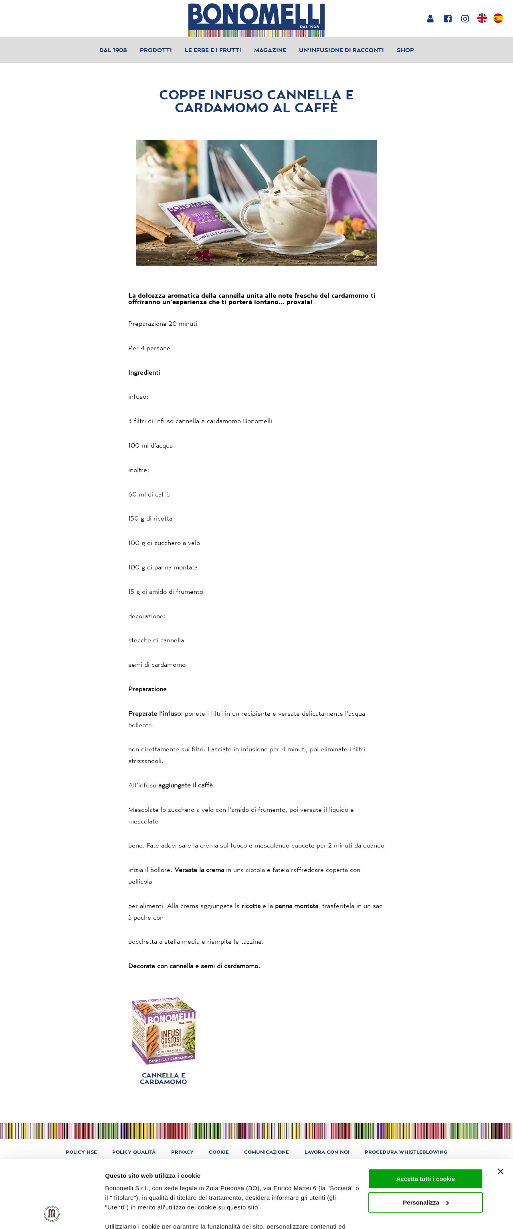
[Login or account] (430, 18)
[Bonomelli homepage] (256, 20)
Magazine (270, 49)
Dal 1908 (113, 49)
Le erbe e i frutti (213, 49)
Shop (405, 49)
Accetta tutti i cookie (425, 1115)
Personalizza (426, 1139)
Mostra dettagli (126, 1213)
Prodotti (156, 49)
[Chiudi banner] (500, 1108)
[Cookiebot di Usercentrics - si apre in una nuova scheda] (52, 1213)
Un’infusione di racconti (341, 49)
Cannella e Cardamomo (163, 1078)
